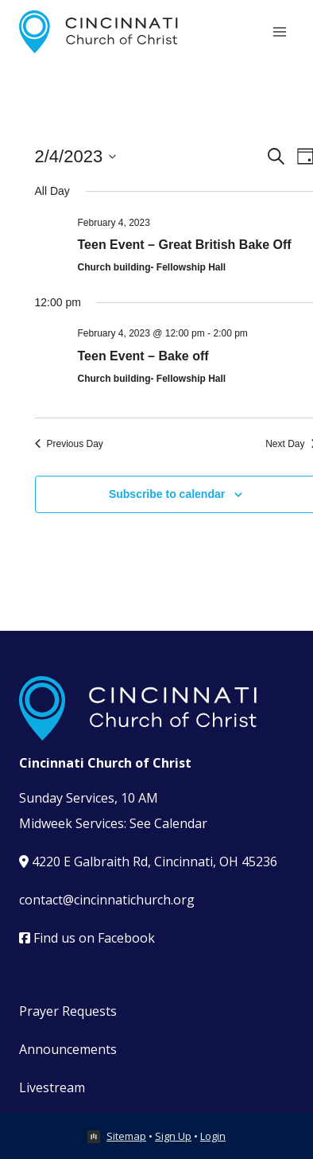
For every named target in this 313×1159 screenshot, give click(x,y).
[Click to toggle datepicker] (76, 156)
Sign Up (173, 1136)
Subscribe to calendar (167, 494)
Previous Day (69, 443)
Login (213, 1136)
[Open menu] (279, 31)
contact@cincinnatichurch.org (107, 899)
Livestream (52, 1087)
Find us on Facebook (87, 938)
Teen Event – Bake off (143, 356)
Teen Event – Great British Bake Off (185, 244)
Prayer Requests (68, 1011)
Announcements (68, 1049)
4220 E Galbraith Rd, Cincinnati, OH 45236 (148, 861)
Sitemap (126, 1136)
